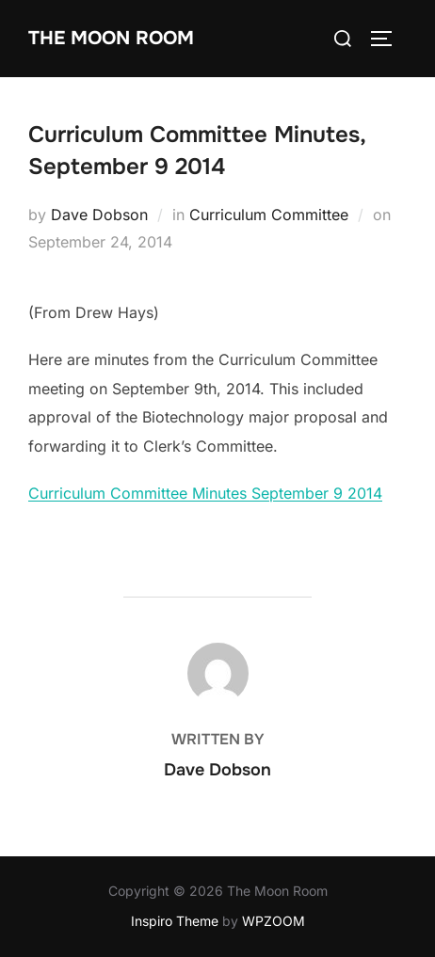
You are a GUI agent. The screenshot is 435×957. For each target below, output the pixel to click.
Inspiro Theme (174, 921)
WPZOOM (273, 921)
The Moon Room (111, 38)
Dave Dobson (99, 214)
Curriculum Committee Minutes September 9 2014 (205, 493)
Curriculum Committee (268, 214)
